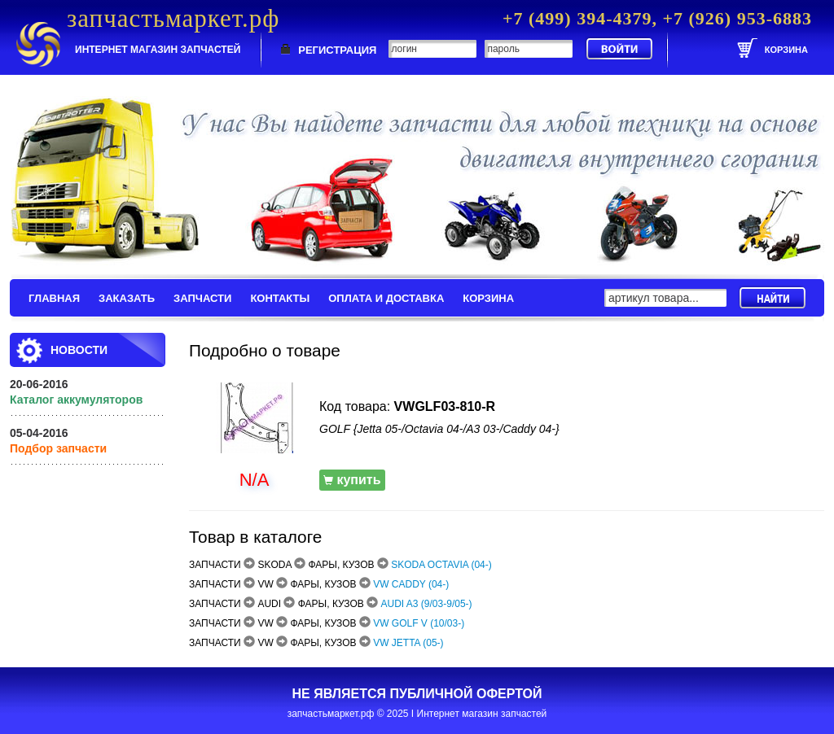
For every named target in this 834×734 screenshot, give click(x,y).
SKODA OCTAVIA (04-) (441, 564)
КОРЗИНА (488, 298)
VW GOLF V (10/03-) (418, 623)
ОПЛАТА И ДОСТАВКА (386, 298)
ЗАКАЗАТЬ (127, 298)
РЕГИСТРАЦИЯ (337, 50)
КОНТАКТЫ (279, 298)
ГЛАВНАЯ (54, 298)
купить (352, 480)
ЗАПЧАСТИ (202, 298)
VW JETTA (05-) (408, 643)
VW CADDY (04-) (411, 584)
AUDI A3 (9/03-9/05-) (426, 603)
